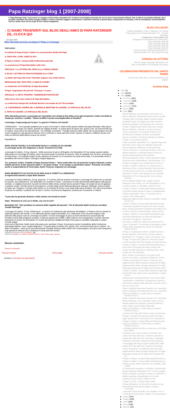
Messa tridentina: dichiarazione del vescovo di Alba (143, 116)
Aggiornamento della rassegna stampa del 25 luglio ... (145, 263)
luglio (125, 111)
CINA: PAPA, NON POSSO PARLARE (138, 306)
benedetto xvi (16, 234)
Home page (57, 253)
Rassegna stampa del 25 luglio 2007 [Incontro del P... (144, 268)
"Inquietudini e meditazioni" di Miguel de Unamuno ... (144, 280)
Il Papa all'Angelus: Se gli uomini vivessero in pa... (143, 384)
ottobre (126, 103)
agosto (126, 109)
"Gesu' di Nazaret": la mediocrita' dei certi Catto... (143, 349)
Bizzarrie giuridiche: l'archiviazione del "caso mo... (143, 124)
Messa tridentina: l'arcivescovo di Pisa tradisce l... (143, 234)
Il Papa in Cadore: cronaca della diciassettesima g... (144, 245)
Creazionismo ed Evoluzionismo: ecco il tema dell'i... (144, 278)
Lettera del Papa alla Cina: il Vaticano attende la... (143, 336)
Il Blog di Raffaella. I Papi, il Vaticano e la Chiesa (147, 31)
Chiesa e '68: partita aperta (133, 196)
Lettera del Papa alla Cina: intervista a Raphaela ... (143, 338)
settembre (127, 106)
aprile (125, 402)
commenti (30, 234)
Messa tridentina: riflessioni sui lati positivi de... (142, 148)
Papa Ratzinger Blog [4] (158, 44)
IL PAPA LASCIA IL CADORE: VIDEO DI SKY (141, 186)
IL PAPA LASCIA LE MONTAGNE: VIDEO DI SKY (143, 211)
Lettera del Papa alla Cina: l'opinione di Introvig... (143, 346)
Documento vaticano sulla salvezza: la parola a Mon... (145, 283)
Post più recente (9, 253)
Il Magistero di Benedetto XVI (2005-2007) (150, 39)
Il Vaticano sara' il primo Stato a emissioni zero (142, 333)
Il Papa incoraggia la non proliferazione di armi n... (143, 163)
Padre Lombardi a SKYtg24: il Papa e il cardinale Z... (144, 374)
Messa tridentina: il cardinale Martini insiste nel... (142, 153)
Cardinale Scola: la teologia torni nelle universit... (142, 122)
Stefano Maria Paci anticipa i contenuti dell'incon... (143, 303)
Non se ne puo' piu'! (130, 286)
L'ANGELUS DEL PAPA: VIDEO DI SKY (139, 379)
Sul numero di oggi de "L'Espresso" (137, 219)
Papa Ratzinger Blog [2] (158, 48)
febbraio (126, 407)
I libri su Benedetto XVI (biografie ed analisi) (149, 65)
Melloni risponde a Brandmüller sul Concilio (140, 376)
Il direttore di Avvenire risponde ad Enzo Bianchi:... (143, 341)
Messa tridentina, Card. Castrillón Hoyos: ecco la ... (144, 301)
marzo (126, 404)
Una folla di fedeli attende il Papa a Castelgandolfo (143, 191)
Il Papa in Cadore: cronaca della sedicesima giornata (144, 271)
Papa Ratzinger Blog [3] (158, 46)
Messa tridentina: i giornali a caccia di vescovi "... (143, 129)
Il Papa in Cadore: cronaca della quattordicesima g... (144, 358)
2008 (123, 93)
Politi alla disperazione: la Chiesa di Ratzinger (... (143, 217)
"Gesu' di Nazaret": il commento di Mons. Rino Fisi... (144, 150)
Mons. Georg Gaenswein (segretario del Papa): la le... (145, 209)
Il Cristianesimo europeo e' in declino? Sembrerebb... (144, 368)
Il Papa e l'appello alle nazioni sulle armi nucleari (142, 127)
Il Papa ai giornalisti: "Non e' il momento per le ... (142, 194)
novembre (127, 101)
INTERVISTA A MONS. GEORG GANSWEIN (141, 135)
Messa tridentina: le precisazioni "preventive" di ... (143, 114)
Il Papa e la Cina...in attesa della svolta (138, 381)
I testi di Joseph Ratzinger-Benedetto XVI (150, 50)
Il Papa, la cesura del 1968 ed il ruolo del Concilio (143, 239)
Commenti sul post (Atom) (24, 258)
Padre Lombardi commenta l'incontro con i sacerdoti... (145, 288)
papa (51, 234)
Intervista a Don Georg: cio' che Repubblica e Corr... (144, 183)
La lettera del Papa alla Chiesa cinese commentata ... (144, 313)
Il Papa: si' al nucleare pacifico (135, 140)
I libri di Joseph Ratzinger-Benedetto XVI (151, 62)
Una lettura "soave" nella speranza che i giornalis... (143, 173)
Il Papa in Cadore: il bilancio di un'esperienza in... (143, 166)
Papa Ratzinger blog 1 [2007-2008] (49, 11)
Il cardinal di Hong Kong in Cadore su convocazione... (145, 394)
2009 (123, 90)
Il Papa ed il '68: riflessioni (133, 252)
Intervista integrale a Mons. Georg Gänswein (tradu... (144, 158)
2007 (123, 96)
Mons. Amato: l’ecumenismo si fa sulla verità (141, 255)
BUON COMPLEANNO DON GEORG (138, 155)
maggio (126, 399)
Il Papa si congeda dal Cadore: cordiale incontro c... (144, 232)
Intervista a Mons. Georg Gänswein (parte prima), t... (144, 168)
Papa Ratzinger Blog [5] (158, 42)
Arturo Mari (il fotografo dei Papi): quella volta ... (142, 247)
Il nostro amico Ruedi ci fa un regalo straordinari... (143, 171)
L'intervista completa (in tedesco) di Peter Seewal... (143, 206)
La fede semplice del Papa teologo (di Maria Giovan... (145, 242)
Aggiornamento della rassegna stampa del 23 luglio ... (145, 351)
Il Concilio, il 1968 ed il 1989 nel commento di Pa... (143, 222)
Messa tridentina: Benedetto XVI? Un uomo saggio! (144, 371)
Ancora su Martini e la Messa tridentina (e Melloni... (144, 137)
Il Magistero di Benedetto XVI (155, 37)
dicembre (127, 98)
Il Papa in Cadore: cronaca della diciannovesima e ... (144, 188)
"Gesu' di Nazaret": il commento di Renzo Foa (141, 132)
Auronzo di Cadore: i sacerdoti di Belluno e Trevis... (144, 258)
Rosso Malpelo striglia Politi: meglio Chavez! (141, 181)
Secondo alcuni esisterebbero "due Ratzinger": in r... (144, 161)
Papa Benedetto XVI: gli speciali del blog (151, 52)
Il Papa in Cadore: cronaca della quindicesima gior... (144, 321)
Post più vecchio (106, 253)
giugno (126, 397)
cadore (24, 234)
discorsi (37, 234)
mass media (45, 234)
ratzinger (57, 234)
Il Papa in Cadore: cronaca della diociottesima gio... (144, 204)
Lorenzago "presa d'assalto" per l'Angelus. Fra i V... (143, 391)
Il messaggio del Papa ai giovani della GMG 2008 (143, 343)
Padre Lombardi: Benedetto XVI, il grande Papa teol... (145, 142)
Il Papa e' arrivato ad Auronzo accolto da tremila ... (143, 316)
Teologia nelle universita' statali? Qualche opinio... (143, 119)
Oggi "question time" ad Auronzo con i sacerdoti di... (144, 318)
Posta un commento (12, 249)
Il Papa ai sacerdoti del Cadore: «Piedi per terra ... (143, 260)
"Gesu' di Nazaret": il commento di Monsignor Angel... (144, 224)
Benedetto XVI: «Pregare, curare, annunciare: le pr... (144, 237)
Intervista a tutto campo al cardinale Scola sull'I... (142, 145)
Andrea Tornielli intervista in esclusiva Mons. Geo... (143, 250)
